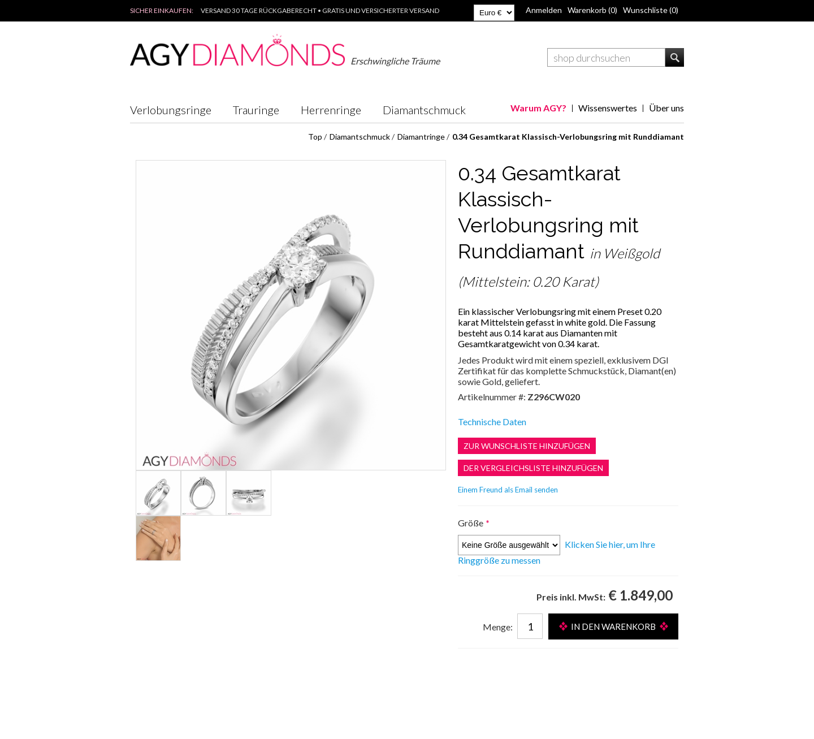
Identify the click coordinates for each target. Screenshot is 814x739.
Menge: (498, 626)
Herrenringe (331, 109)
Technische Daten (492, 421)
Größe (471, 522)
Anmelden (544, 10)
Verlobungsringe (170, 109)
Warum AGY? (538, 107)
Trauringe (256, 109)
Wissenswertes (607, 107)
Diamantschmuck (424, 109)
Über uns (666, 107)
